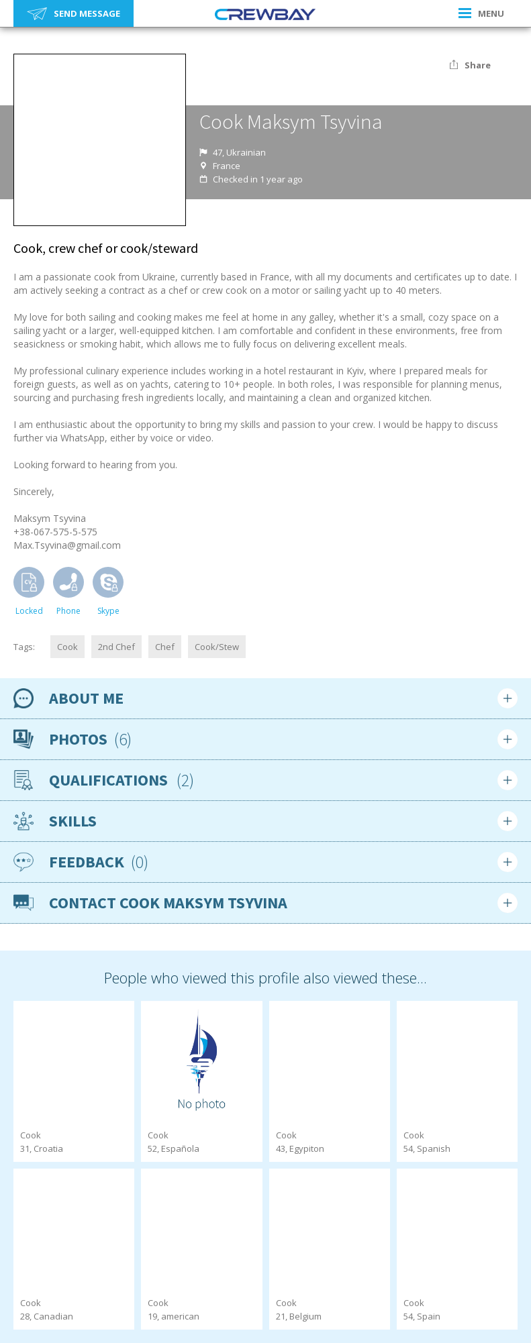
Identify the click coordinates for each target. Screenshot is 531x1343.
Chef (165, 647)
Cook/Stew (217, 647)
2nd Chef (116, 647)
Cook (67, 647)
